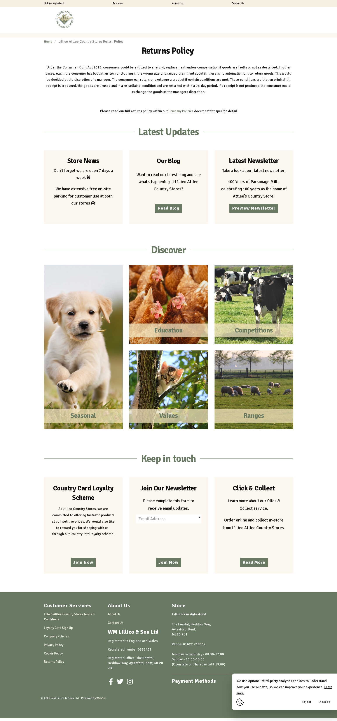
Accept (325, 702)
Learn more (245, 693)
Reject (306, 702)
